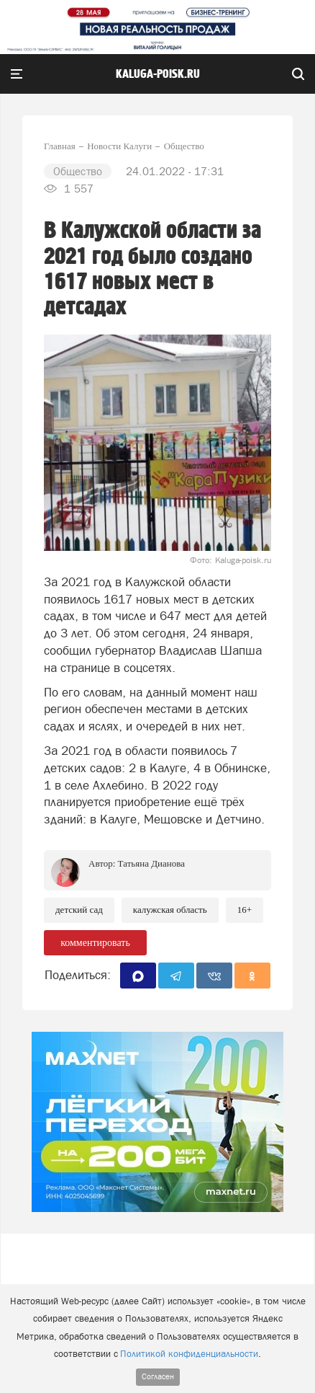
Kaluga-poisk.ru (158, 74)
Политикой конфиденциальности (189, 1353)
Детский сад (79, 909)
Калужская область (170, 909)
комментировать (95, 942)
